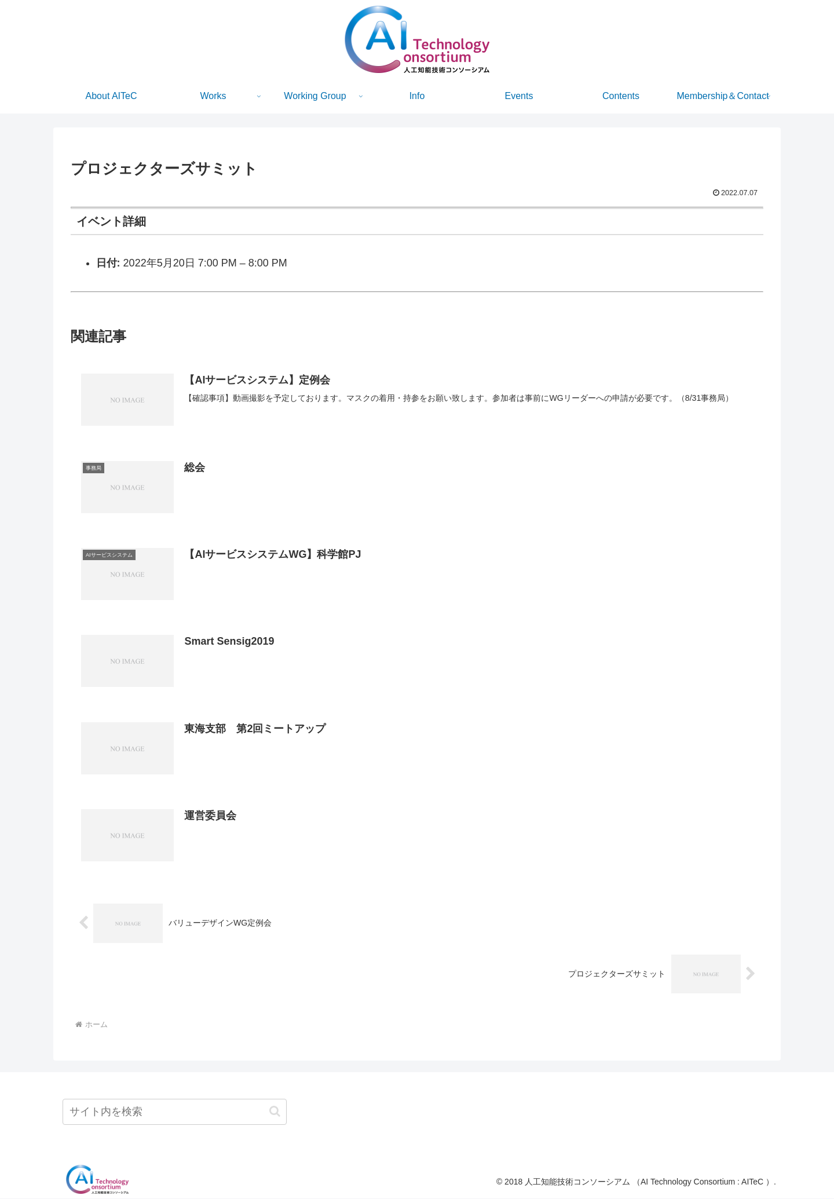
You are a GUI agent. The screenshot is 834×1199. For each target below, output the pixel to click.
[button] (275, 1111)
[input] (175, 1112)
